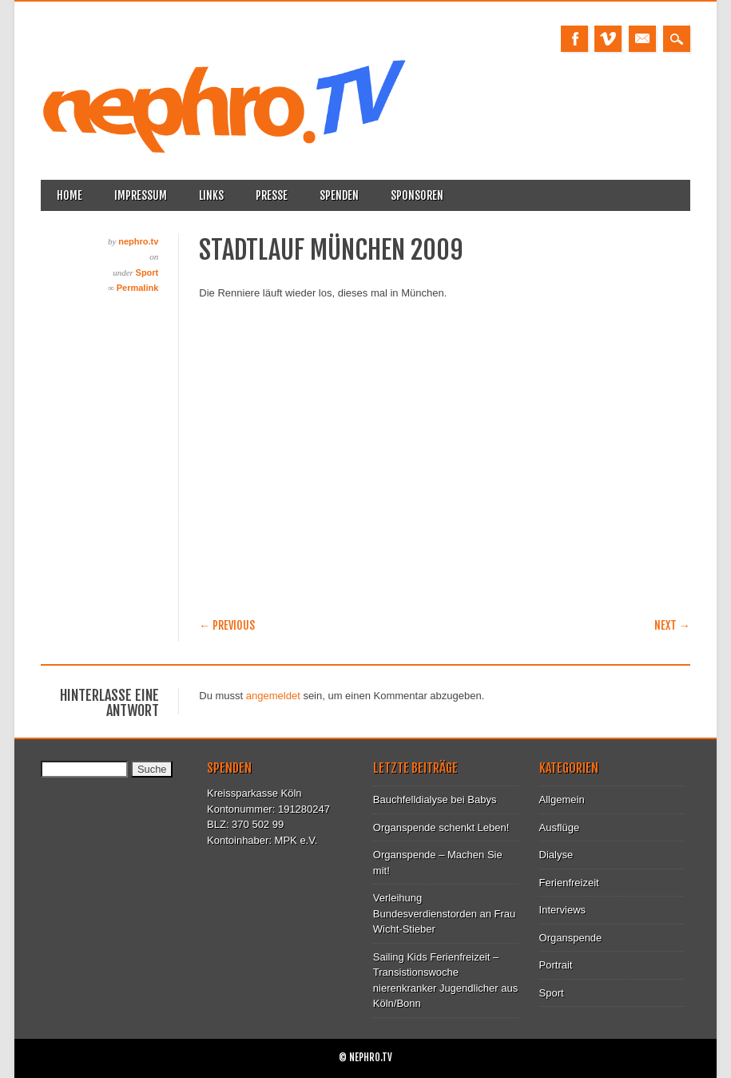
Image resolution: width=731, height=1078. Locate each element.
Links (211, 195)
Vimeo (608, 39)
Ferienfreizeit (569, 883)
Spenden (339, 195)
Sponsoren (417, 195)
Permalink (138, 287)
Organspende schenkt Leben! (441, 827)
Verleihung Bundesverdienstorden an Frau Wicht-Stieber (444, 913)
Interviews (562, 910)
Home (69, 195)
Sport (147, 272)
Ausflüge (559, 827)
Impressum (140, 195)
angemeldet (273, 696)
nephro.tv (138, 241)
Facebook (574, 39)
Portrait (556, 965)
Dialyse (556, 855)
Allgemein (562, 800)
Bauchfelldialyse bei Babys (435, 800)
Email (642, 39)
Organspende (570, 938)
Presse (272, 195)
